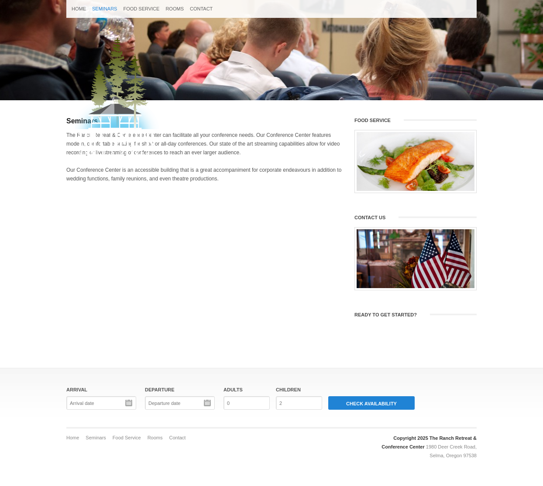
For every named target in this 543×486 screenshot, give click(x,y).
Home (79, 8)
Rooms (174, 8)
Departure (160, 389)
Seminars (104, 8)
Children (288, 389)
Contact (201, 8)
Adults (233, 389)
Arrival (76, 389)
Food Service (141, 8)
